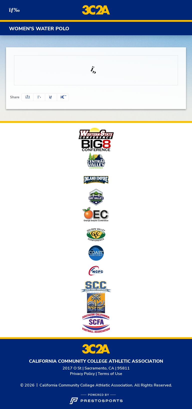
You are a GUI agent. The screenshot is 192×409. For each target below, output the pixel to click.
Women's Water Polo (39, 28)
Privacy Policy (82, 373)
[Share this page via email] (51, 97)
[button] (63, 97)
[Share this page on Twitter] (39, 97)
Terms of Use (110, 373)
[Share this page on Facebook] (28, 97)
